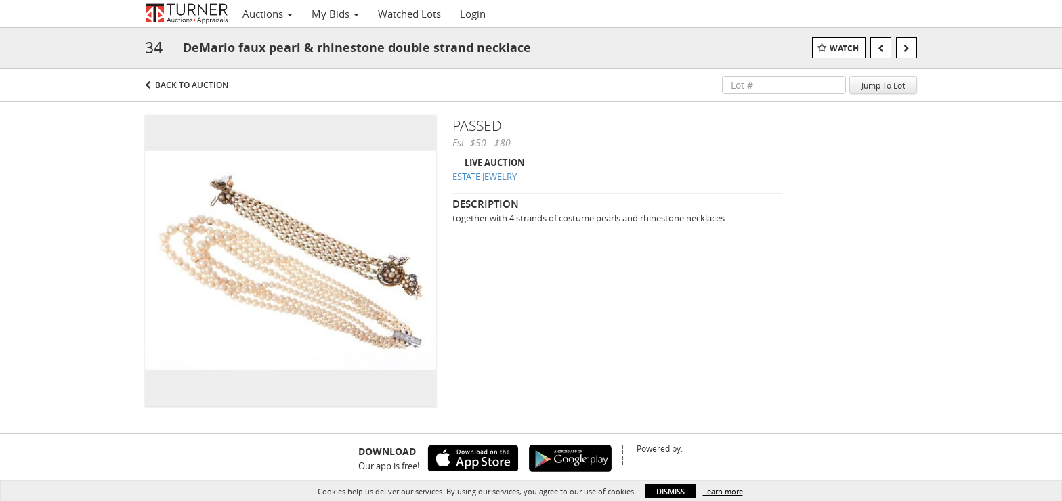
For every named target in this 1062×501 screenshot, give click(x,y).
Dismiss (670, 491)
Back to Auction (191, 85)
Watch (844, 48)
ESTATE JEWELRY (484, 177)
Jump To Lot (883, 85)
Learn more (723, 491)
